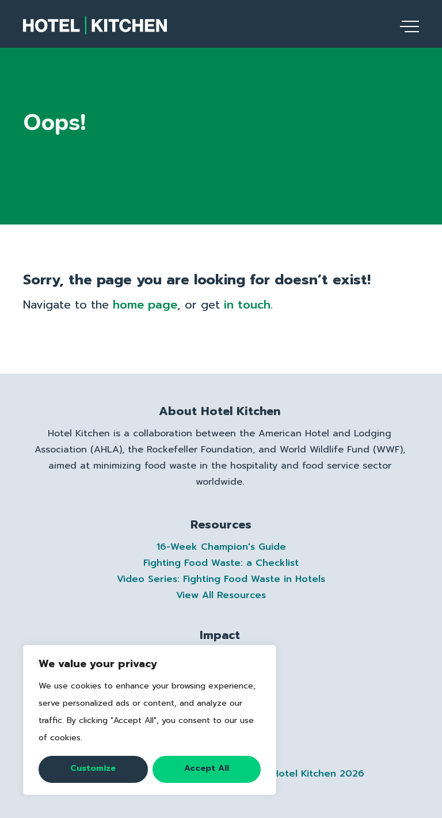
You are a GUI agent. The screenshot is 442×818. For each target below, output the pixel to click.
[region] (149, 720)
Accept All (206, 768)
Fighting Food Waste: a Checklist (221, 563)
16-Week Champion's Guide (221, 547)
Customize (93, 768)
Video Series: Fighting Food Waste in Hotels (221, 579)
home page (145, 304)
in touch (247, 304)
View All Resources (221, 595)
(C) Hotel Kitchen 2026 (308, 774)
